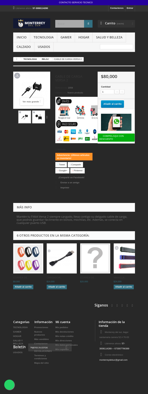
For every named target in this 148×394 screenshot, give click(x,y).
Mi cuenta (62, 322)
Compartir (75, 164)
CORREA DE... (21, 277)
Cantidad (105, 86)
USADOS (44, 47)
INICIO (22, 37)
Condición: (61, 92)
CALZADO (24, 47)
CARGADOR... (54, 277)
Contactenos (116, 8)
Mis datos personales (66, 345)
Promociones (41, 327)
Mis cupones (62, 349)
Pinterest (77, 170)
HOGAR (83, 37)
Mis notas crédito (64, 336)
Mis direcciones (63, 340)
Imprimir (64, 187)
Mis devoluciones (64, 332)
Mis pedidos (61, 327)
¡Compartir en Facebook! (71, 177)
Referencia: (61, 87)
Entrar (130, 8)
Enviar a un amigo (69, 182)
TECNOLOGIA (43, 37)
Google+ (62, 170)
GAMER (66, 37)
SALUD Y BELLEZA (109, 37)
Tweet (61, 164)
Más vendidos (41, 339)
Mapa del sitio (41, 363)
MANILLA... (120, 277)
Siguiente (47, 117)
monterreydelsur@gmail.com (113, 360)
